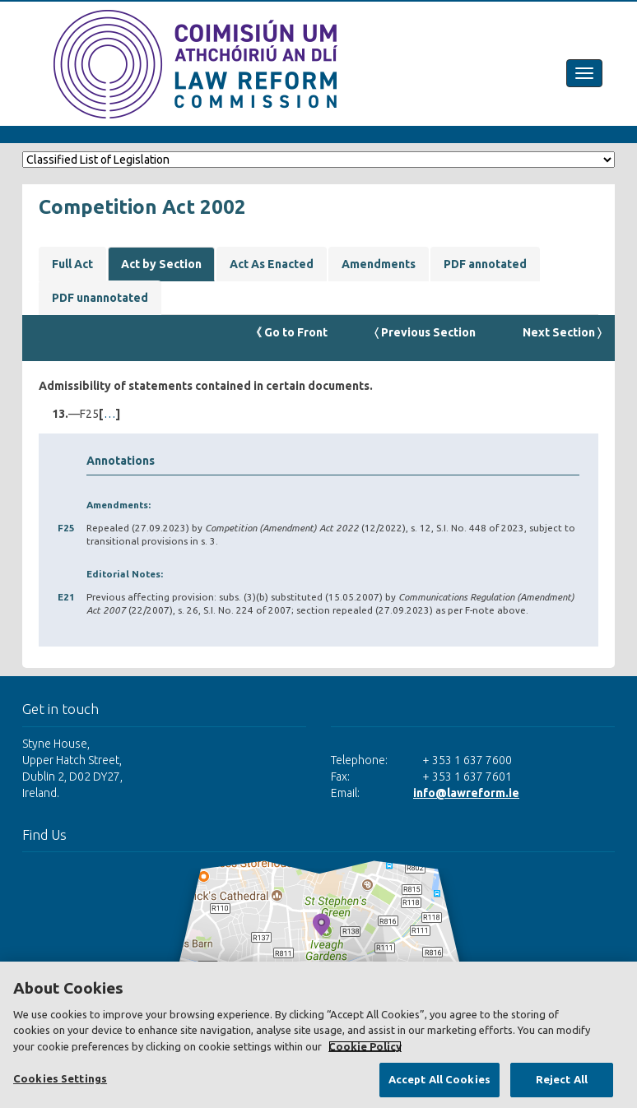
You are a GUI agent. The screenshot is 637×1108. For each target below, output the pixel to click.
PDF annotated (485, 264)
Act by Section (161, 264)
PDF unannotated (100, 297)
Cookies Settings (60, 1078)
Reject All (562, 1079)
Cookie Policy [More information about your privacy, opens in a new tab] (365, 1046)
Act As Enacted (272, 264)
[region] (318, 1035)
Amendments (379, 264)
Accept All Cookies (439, 1079)
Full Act (72, 264)
